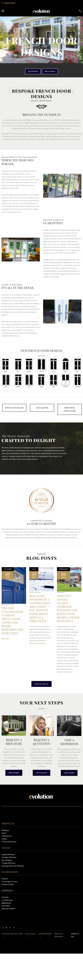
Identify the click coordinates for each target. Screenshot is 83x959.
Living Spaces (7, 841)
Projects (5, 884)
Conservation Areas (9, 847)
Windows (5, 835)
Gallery (4, 844)
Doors (4, 838)
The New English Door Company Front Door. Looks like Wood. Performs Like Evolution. (13, 623)
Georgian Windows (9, 863)
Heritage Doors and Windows (13, 871)
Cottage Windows (8, 868)
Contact (7, 895)
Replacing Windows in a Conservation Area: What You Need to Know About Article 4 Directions (40, 609)
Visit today (69, 778)
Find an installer (14, 407)
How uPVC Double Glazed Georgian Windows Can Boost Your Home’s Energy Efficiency (67, 611)
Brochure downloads (70, 409)
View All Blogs (41, 689)
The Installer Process (9, 887)
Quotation (32, 71)
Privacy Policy (30, 939)
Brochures (51, 71)
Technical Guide (8, 890)
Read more (6, 644)
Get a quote (42, 407)
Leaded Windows (8, 860)
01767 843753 (9, 914)
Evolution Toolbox (45, 939)
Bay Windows (7, 865)
